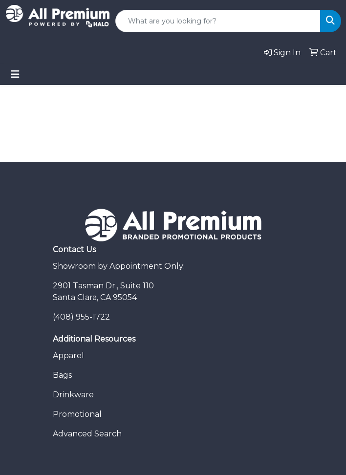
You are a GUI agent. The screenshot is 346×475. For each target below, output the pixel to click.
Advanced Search (87, 433)
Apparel (68, 355)
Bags (62, 375)
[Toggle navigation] (15, 74)
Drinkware (73, 394)
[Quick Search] (218, 21)
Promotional (77, 414)
